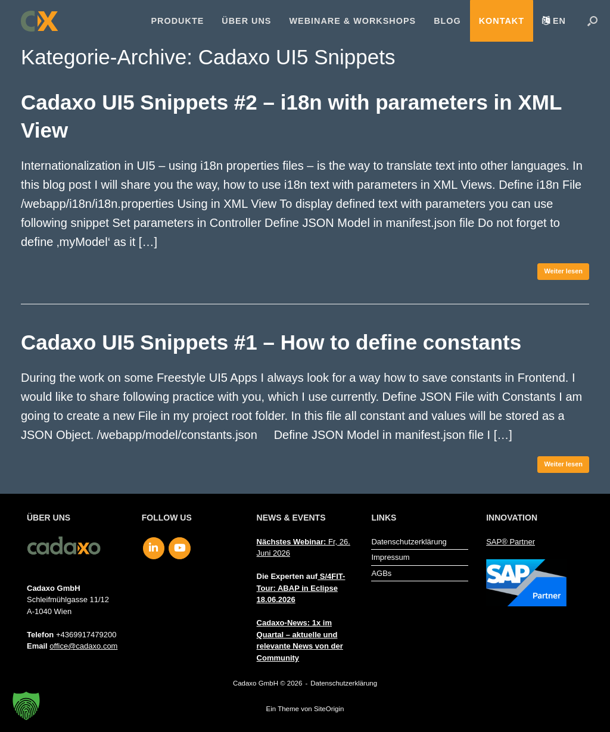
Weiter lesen (563, 271)
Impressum (390, 557)
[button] (592, 21)
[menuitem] (554, 21)
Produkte (177, 21)
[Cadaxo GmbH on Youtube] (180, 548)
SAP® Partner (510, 541)
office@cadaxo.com (83, 645)
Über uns (246, 21)
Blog (447, 21)
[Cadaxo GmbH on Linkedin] (154, 548)
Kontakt (501, 21)
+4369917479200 (86, 634)
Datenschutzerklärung (408, 541)
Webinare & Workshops (352, 21)
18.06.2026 (276, 599)
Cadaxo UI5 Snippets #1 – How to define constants (271, 342)
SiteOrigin (329, 708)
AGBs (381, 573)
